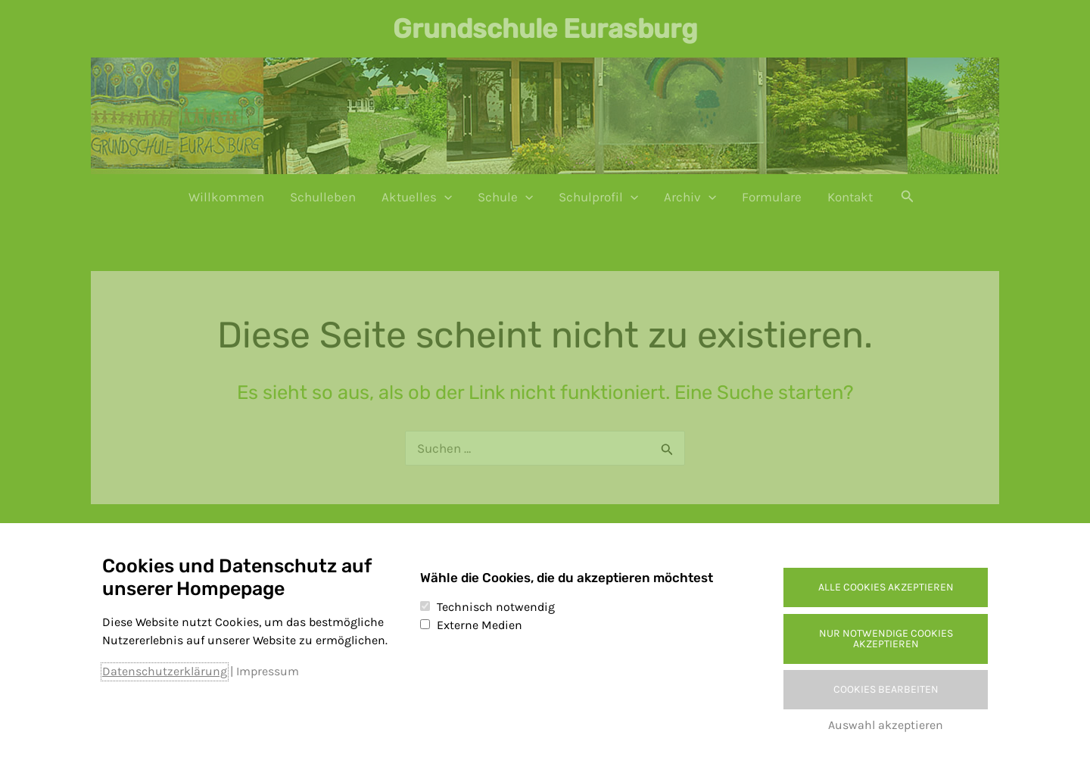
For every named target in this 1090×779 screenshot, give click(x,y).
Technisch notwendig (496, 607)
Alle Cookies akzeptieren (886, 587)
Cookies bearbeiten (886, 689)
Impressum (267, 671)
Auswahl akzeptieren (885, 725)
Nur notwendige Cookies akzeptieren (886, 638)
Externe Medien (479, 625)
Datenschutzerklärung (164, 671)
